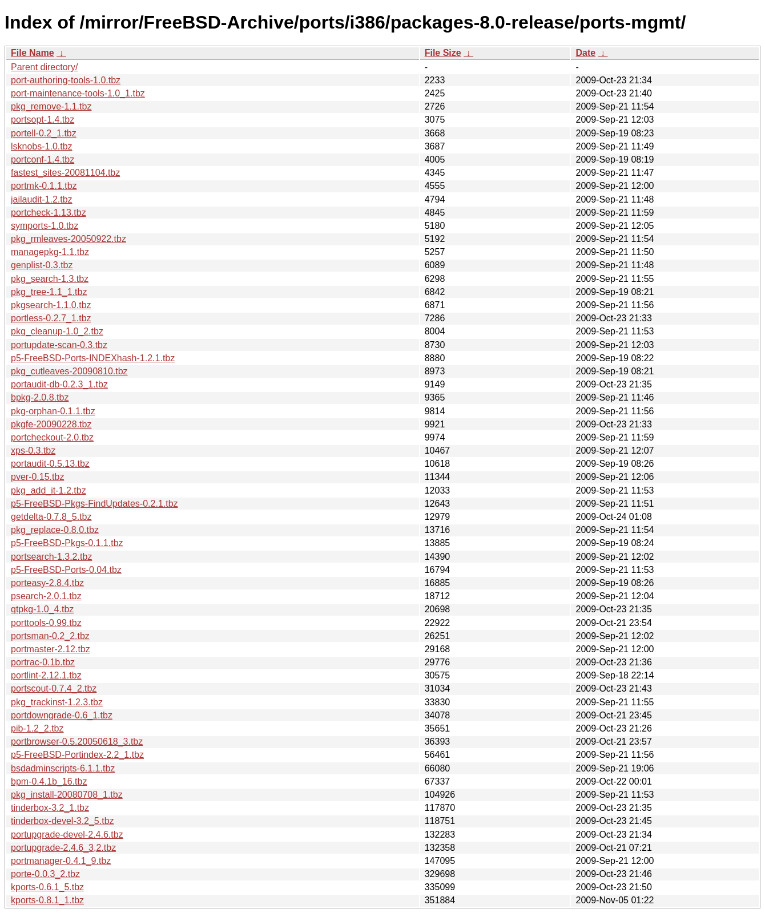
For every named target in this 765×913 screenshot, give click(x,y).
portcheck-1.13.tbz (48, 212)
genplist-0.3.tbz (42, 265)
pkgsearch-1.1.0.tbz (51, 305)
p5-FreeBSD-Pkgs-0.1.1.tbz (67, 543)
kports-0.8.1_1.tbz (47, 900)
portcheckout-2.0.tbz (52, 437)
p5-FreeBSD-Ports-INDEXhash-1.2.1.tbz (93, 358)
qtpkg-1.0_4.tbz (42, 609)
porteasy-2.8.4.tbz (47, 583)
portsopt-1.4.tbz (42, 119)
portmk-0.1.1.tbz (44, 186)
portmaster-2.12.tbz (50, 649)
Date (585, 53)
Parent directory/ (44, 67)
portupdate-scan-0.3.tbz (59, 345)
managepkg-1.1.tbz (50, 252)
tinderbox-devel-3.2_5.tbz (62, 821)
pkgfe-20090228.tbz (51, 424)
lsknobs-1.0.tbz (42, 146)
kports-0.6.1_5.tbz (47, 887)
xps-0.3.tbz (33, 450)
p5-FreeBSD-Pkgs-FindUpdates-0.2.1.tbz (94, 503)
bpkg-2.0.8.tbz (40, 397)
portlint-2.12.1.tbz (46, 675)
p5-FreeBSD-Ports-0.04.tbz (66, 570)
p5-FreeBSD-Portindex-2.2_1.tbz (77, 755)
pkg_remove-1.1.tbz (51, 106)
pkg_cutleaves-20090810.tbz (69, 371)
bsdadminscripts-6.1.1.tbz (63, 768)
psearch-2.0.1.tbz (46, 596)
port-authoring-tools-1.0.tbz (65, 80)
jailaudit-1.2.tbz (42, 199)
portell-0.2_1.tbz (43, 133)
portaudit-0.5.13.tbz (50, 463)
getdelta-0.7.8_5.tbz (51, 517)
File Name (32, 53)
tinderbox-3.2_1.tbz (50, 808)
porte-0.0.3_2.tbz (45, 874)
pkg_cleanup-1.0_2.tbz (57, 331)
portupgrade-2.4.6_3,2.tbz (63, 848)
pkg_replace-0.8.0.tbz (55, 530)
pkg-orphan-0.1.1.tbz (53, 411)
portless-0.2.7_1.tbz (51, 318)
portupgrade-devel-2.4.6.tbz (67, 834)
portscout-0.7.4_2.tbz (53, 688)
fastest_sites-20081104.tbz (65, 172)
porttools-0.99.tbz (46, 623)
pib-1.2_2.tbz (37, 728)
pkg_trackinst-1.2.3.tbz (57, 702)
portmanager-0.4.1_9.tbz (61, 861)
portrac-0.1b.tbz (43, 662)
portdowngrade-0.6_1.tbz (61, 715)
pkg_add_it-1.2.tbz (48, 490)
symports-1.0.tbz (44, 226)
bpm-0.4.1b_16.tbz (49, 781)
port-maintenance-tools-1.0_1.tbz (78, 93)
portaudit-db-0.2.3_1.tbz (59, 384)
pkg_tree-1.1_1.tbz (49, 292)
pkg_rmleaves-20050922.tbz (68, 239)
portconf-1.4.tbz (42, 159)
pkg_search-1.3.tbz (49, 279)
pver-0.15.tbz (37, 477)
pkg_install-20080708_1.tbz (67, 794)
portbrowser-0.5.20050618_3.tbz (77, 741)
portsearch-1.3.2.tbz (51, 556)
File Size (443, 53)
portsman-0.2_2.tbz (50, 636)
